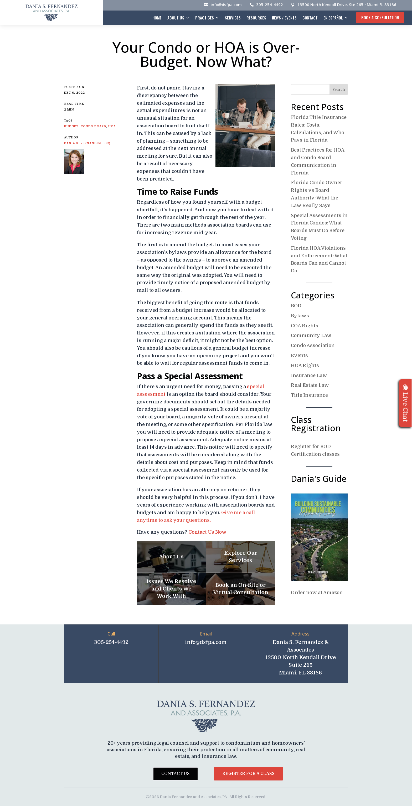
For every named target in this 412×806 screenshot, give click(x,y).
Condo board (93, 126)
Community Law (311, 335)
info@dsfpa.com (226, 4)
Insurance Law (309, 375)
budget (71, 126)
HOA (112, 126)
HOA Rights (305, 365)
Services (233, 18)
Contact (310, 18)
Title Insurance (309, 395)
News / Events (284, 18)
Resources (256, 18)
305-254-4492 (269, 4)
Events (299, 355)
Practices (204, 18)
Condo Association (313, 345)
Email (206, 633)
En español (333, 18)
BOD (296, 305)
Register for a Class (248, 773)
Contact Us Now (207, 532)
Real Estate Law (310, 385)
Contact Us (175, 773)
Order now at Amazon (317, 592)
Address (300, 633)
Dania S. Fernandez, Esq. (87, 143)
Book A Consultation (380, 17)
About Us (175, 18)
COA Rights (304, 325)
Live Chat (405, 403)
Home (157, 18)
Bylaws (300, 315)
